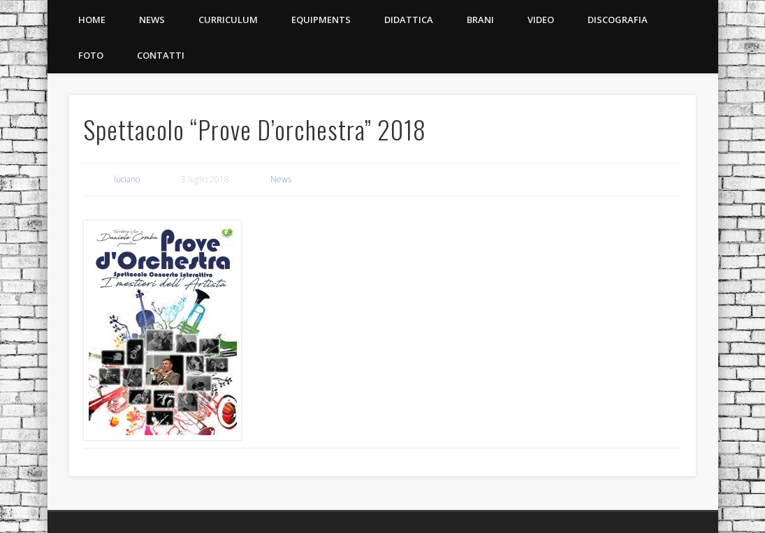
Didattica (408, 19)
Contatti (160, 55)
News (152, 19)
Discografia (618, 19)
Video (540, 19)
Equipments (321, 19)
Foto (90, 55)
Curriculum (228, 19)
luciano (127, 179)
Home (91, 19)
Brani (480, 19)
